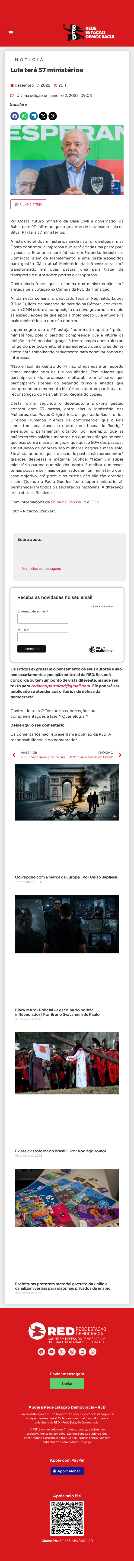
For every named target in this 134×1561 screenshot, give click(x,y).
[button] (11, 33)
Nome (23, 630)
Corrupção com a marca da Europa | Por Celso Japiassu (66, 877)
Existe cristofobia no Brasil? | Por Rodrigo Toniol (60, 1151)
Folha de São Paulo (68, 502)
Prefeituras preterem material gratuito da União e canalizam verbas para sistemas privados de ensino (63, 1286)
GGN (95, 502)
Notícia (30, 59)
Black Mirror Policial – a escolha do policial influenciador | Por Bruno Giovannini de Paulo (57, 1012)
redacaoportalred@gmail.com (60, 685)
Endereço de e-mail (32, 611)
